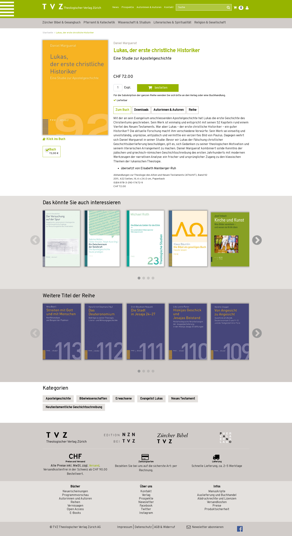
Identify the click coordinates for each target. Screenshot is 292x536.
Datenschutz (143, 527)
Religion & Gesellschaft (210, 23)
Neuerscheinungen (75, 491)
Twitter (146, 509)
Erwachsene (123, 399)
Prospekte (127, 7)
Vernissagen (75, 506)
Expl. (127, 88)
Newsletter (146, 502)
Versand (94, 466)
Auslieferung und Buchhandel (217, 495)
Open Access (75, 509)
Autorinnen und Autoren (75, 499)
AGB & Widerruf (164, 527)
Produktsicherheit (216, 509)
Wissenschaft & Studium (134, 23)
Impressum (124, 527)
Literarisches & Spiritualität (172, 23)
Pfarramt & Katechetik (99, 23)
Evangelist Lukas (151, 399)
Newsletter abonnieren (205, 527)
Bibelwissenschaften (93, 399)
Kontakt (169, 7)
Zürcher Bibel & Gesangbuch (61, 23)
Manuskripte (216, 491)
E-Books (75, 513)
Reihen (75, 502)
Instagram (146, 513)
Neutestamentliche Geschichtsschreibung (74, 407)
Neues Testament (183, 399)
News (115, 7)
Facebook (146, 506)
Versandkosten (217, 502)
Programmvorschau (75, 495)
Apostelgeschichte (58, 399)
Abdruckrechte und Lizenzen (216, 499)
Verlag (146, 495)
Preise (216, 506)
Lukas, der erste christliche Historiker (75, 32)
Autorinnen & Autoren (149, 7)
